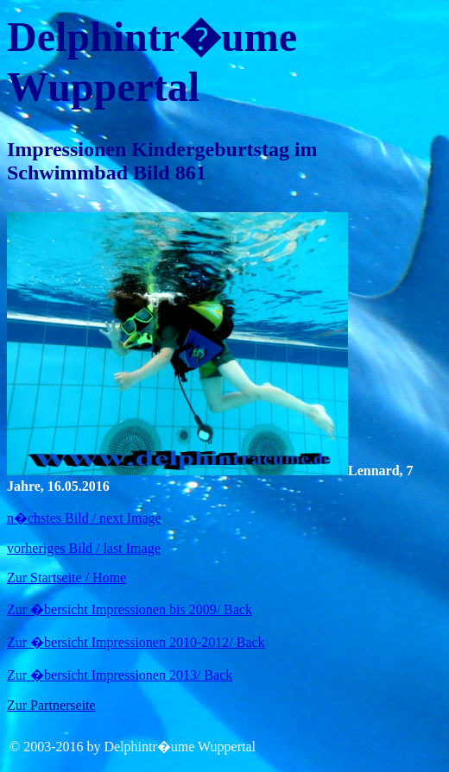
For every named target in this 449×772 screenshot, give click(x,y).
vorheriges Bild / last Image (84, 548)
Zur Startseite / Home (66, 577)
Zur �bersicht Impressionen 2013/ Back (119, 675)
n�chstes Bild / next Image (84, 518)
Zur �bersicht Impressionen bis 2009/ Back (129, 609)
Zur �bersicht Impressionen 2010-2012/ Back (136, 642)
